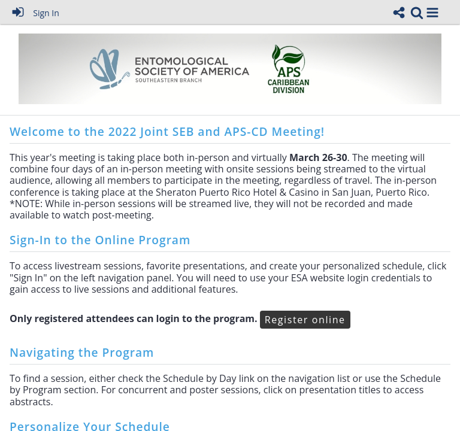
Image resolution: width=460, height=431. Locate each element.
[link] (416, 12)
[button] (432, 12)
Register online (305, 319)
